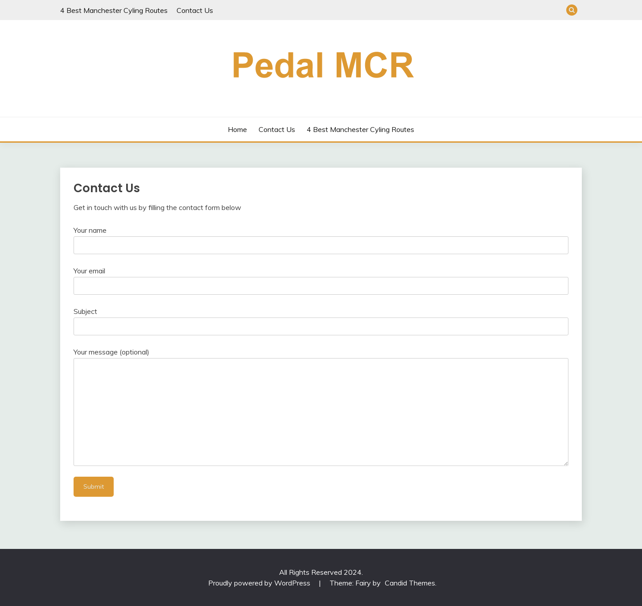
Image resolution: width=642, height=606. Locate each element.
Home (237, 129)
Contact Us (195, 10)
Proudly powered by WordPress (260, 582)
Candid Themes (410, 582)
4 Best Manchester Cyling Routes (114, 10)
